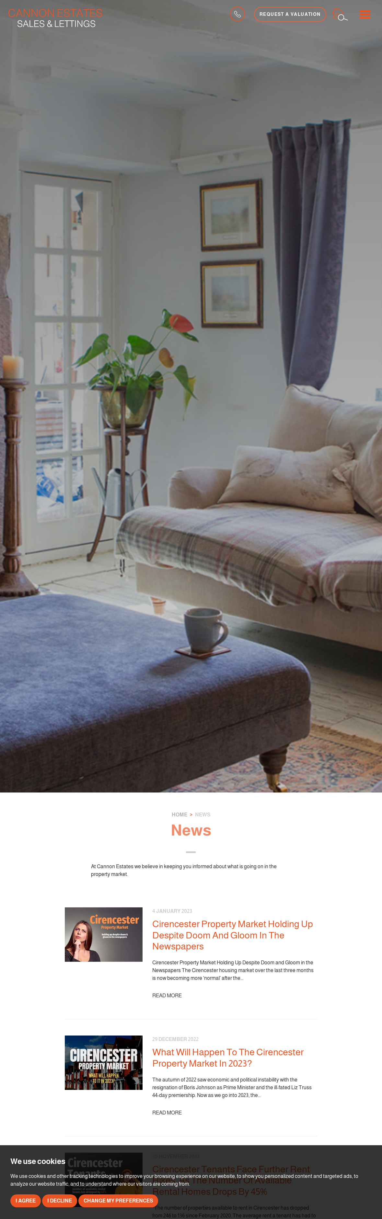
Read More (167, 995)
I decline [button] (59, 1200)
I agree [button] (26, 1200)
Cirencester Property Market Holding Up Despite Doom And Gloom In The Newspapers (232, 935)
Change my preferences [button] (118, 1200)
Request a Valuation (290, 14)
